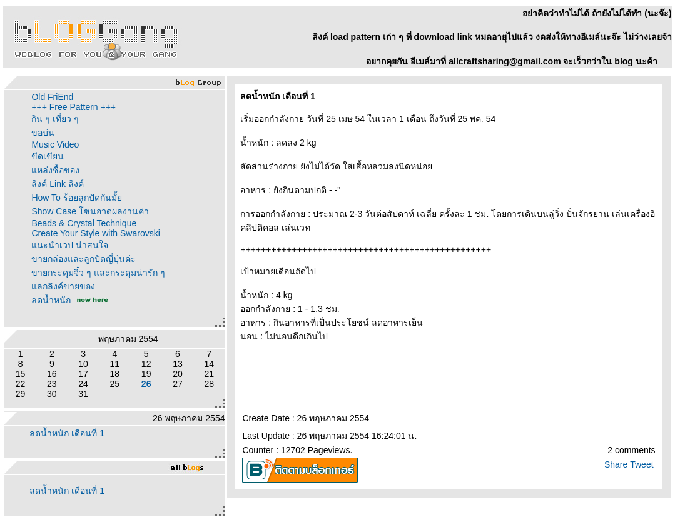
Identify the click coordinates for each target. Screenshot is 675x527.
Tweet (641, 464)
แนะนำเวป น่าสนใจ (69, 245)
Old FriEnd (52, 97)
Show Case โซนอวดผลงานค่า (89, 211)
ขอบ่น (42, 133)
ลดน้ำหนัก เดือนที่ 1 (66, 433)
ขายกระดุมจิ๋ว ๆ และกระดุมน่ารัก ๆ (98, 273)
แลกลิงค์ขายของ (63, 286)
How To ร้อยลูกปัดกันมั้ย (76, 198)
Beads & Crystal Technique (83, 223)
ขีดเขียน (47, 156)
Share (615, 464)
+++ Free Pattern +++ (73, 107)
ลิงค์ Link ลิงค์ (57, 184)
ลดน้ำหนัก (51, 300)
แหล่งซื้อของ (55, 170)
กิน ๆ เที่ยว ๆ (55, 119)
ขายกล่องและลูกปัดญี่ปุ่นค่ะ (83, 259)
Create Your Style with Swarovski (95, 233)
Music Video (55, 144)
